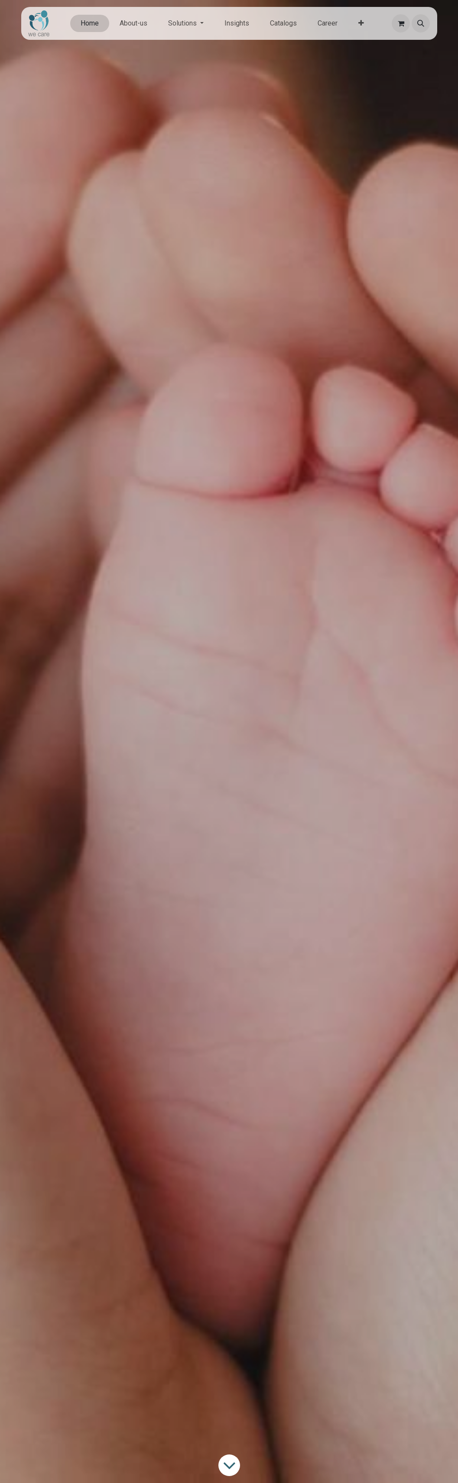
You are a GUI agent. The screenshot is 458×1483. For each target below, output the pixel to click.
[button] (421, 23)
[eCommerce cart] (401, 23)
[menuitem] (89, 23)
